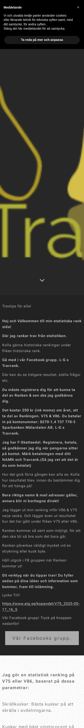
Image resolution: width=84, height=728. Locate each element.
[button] (78, 7)
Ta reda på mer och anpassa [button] (42, 40)
